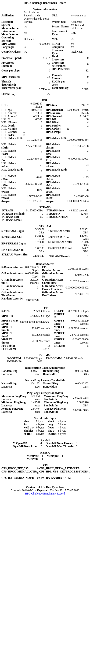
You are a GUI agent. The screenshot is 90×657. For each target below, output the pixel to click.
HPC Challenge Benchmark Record (45, 493)
